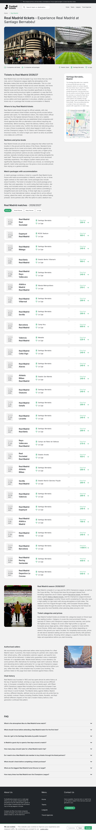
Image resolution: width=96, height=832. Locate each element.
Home (67, 7)
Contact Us (69, 808)
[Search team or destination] (37, 7)
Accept (88, 828)
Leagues (78, 7)
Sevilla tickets (48, 599)
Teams (72, 7)
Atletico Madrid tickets (55, 597)
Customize (71, 828)
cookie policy (44, 829)
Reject (80, 828)
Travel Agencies (86, 7)
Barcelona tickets (74, 594)
